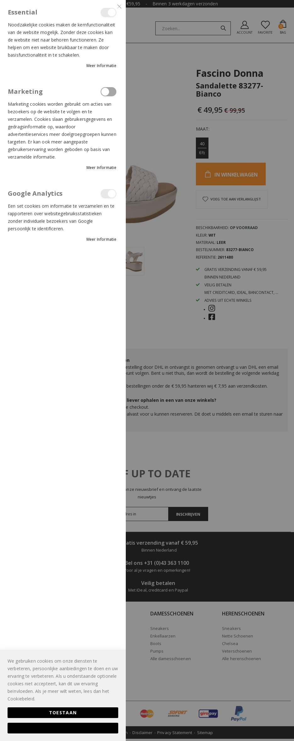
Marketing (108, 91)
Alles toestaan (63, 728)
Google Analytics (108, 193)
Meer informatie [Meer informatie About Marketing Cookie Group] (101, 167)
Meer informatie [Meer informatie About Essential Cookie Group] (101, 65)
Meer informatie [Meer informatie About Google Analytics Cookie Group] (101, 239)
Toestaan (63, 713)
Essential (108, 12)
